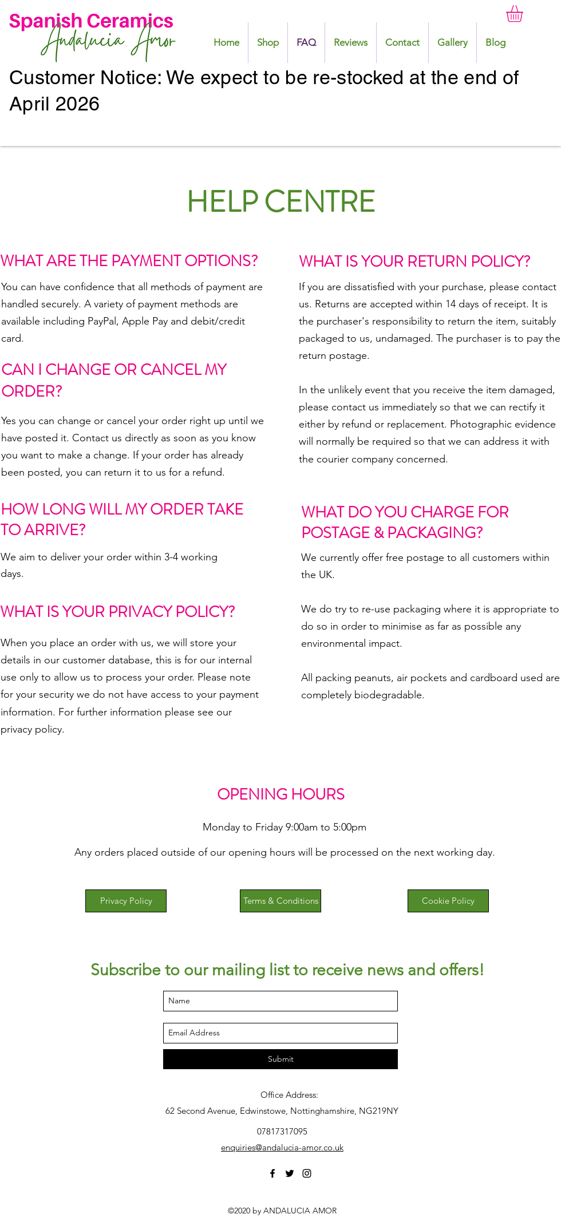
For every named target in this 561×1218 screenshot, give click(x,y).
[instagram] (307, 1173)
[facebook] (272, 1173)
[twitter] (289, 1173)
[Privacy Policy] (126, 900)
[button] (524, 13)
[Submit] (280, 1059)
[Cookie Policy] (448, 900)
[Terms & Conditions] (280, 900)
